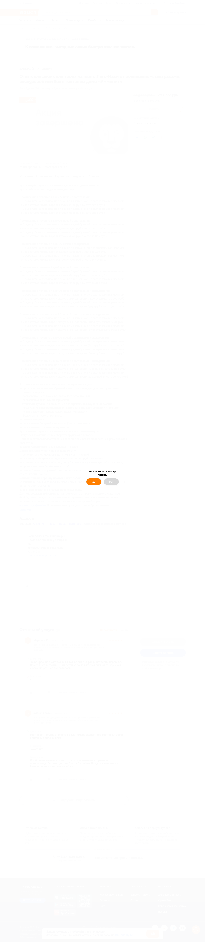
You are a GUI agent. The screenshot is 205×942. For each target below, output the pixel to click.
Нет (111, 481)
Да (93, 481)
